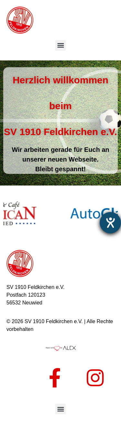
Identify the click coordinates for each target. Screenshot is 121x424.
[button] (60, 45)
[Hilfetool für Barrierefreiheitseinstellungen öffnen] (110, 222)
